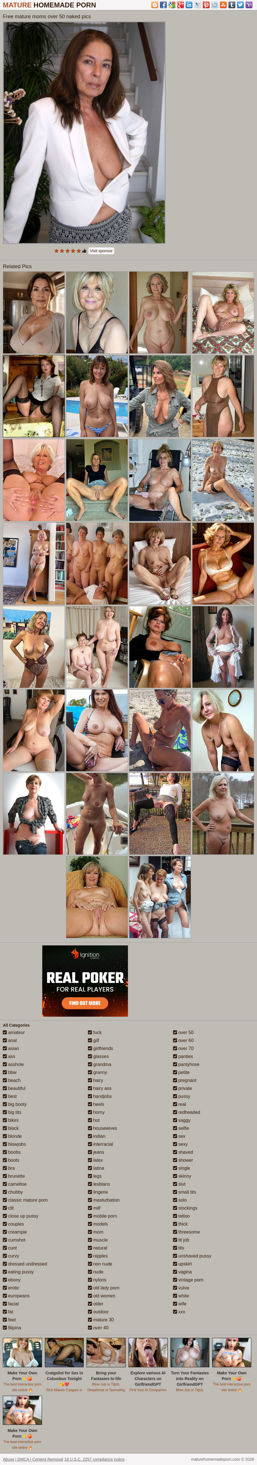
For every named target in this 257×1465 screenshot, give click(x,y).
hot (94, 1120)
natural (97, 1248)
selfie (181, 1128)
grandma (99, 1064)
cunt (10, 1248)
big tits (12, 1112)
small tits (184, 1192)
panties (183, 1056)
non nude (100, 1263)
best (10, 1096)
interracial (100, 1144)
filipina (12, 1327)
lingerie (98, 1192)
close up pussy (20, 1216)
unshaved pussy (192, 1256)
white (181, 1295)
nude (95, 1271)
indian (96, 1136)
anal (10, 1040)
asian (11, 1048)
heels (96, 1104)
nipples (98, 1256)
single (181, 1168)
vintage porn (188, 1279)
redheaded (186, 1112)
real (179, 1104)
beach (12, 1080)
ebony (12, 1279)
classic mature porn (25, 1200)
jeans (96, 1152)
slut (179, 1184)
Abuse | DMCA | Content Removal (33, 1459)
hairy (95, 1080)
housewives (102, 1128)
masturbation (104, 1200)
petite (181, 1072)
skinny (182, 1176)
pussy (181, 1096)
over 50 (183, 1032)
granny (97, 1072)
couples (13, 1224)
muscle (98, 1240)
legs (95, 1176)
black (11, 1128)
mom (95, 1232)
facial (11, 1303)
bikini (11, 1120)
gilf (93, 1040)
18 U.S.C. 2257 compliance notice (94, 1459)
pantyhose (186, 1064)
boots (11, 1160)
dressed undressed (25, 1263)
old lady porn (103, 1287)
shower (183, 1160)
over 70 (183, 1048)
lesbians (99, 1184)
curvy (11, 1256)
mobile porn (102, 1216)
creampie (15, 1232)
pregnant (184, 1080)
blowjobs (14, 1144)
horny (96, 1112)
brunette (14, 1176)
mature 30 (101, 1319)
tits (178, 1248)
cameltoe (15, 1184)
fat (8, 1311)
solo (180, 1200)
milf (94, 1208)
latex (95, 1160)
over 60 (183, 1040)
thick (180, 1224)
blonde (12, 1136)
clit (8, 1208)
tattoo (181, 1216)
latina (96, 1168)
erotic (11, 1287)
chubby (13, 1192)
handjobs (100, 1096)
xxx (179, 1311)
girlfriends (100, 1048)
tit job (181, 1240)
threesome (186, 1232)
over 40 (98, 1327)
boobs (12, 1152)
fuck (95, 1032)
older (95, 1303)
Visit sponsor (101, 251)
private (182, 1088)
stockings (185, 1208)
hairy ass (99, 1088)
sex (179, 1136)
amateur (14, 1032)
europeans (16, 1295)
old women (101, 1295)
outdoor (98, 1311)
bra (9, 1168)
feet (9, 1319)
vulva (181, 1287)
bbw (10, 1072)
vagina (182, 1271)
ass (9, 1056)
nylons (97, 1279)
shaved (183, 1152)
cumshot (14, 1240)
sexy (180, 1144)
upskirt (182, 1263)
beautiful (14, 1088)
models (98, 1224)
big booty (15, 1104)
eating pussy (18, 1271)
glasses (98, 1056)
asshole (13, 1064)
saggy (181, 1120)
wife (179, 1303)
